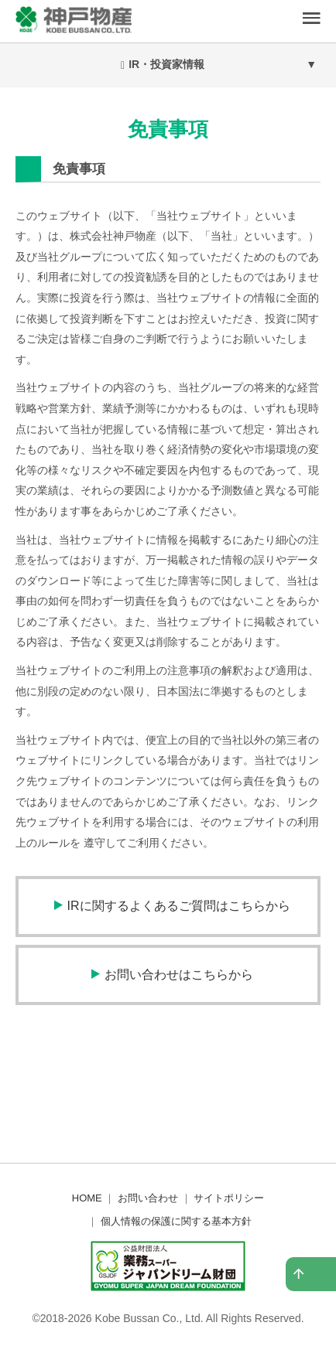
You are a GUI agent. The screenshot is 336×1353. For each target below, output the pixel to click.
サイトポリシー (229, 1198)
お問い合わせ (148, 1198)
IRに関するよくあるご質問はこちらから (178, 905)
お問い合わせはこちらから (179, 974)
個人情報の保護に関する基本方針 (176, 1221)
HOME (87, 1198)
